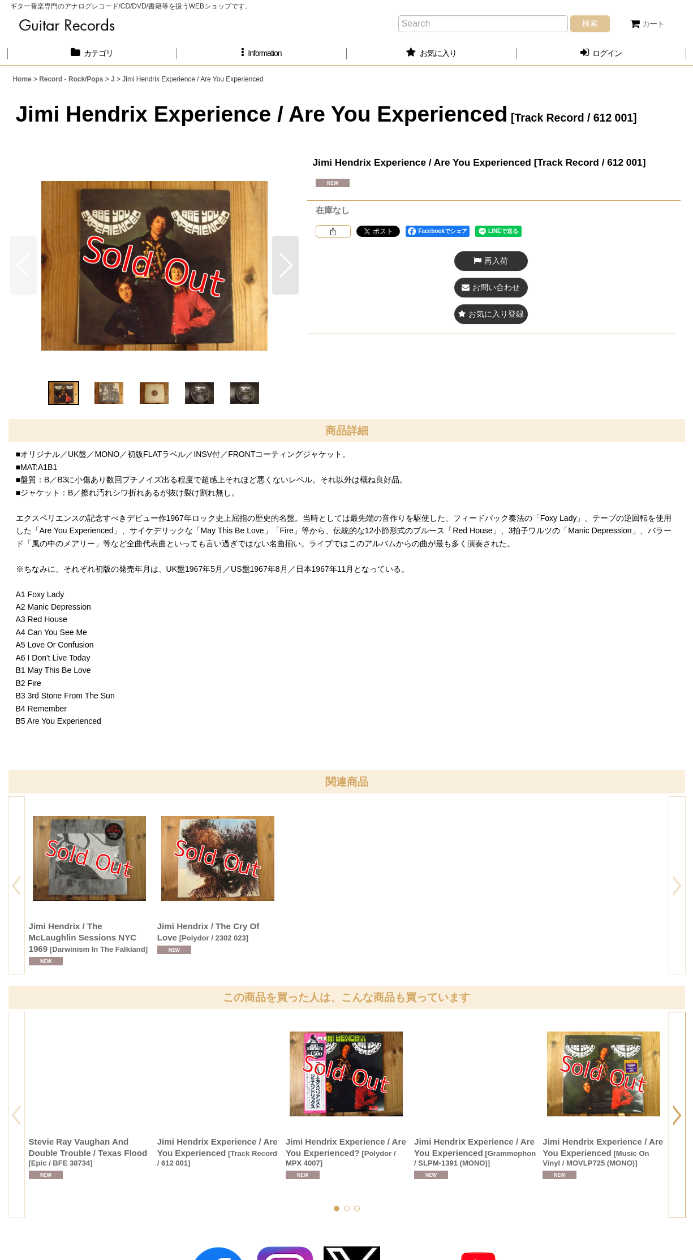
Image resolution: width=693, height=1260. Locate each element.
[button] (262, 53)
